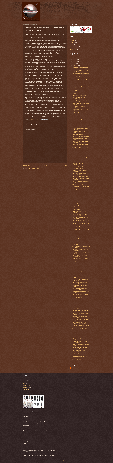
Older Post (64, 165)
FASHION (72, 40)
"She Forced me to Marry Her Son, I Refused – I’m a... (79, 360)
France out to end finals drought (79, 95)
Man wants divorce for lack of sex (79, 166)
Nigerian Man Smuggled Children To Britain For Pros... (79, 339)
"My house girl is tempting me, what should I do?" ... (79, 154)
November (75, 61)
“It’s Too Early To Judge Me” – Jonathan (80, 271)
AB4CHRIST (74, 368)
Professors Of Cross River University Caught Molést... (80, 342)
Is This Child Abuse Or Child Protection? (80, 241)
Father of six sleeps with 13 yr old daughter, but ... (79, 212)
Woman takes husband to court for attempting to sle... (79, 202)
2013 (73, 56)
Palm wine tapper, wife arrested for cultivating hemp (79, 357)
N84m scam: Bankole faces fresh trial (80, 176)
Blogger (62, 460)
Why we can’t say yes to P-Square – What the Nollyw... (79, 348)
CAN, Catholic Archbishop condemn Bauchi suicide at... (79, 174)
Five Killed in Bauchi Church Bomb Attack (81, 194)
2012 (73, 58)
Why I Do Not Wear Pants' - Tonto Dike (80, 184)
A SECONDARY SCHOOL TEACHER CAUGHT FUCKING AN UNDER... (80, 323)
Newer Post (26, 165)
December (75, 59)
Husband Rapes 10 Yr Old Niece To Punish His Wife (79, 209)
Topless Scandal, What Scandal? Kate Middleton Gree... (80, 329)
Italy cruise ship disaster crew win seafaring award (79, 98)
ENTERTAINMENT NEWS (75, 38)
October (74, 63)
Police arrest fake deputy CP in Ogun (80, 168)
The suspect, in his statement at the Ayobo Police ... (79, 317)
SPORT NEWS (73, 48)
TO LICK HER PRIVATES (77, 236)
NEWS (71, 44)
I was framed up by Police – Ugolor (79, 200)
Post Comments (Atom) (34, 168)
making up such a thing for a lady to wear (80, 136)
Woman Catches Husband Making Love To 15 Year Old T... (80, 256)
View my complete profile (75, 369)
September (75, 65)
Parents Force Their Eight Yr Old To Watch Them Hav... (79, 215)
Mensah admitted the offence (78, 134)
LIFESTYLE (72, 42)
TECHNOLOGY (73, 49)
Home (45, 165)
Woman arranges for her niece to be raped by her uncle (79, 206)
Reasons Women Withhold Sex (78, 189)
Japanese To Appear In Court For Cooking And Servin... (79, 197)
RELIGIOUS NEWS (74, 46)
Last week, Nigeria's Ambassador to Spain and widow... (79, 289)
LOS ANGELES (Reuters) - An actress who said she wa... (80, 101)
